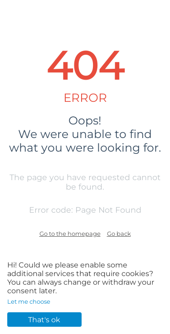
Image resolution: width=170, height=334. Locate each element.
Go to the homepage (70, 233)
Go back (119, 233)
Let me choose (28, 301)
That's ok (44, 319)
